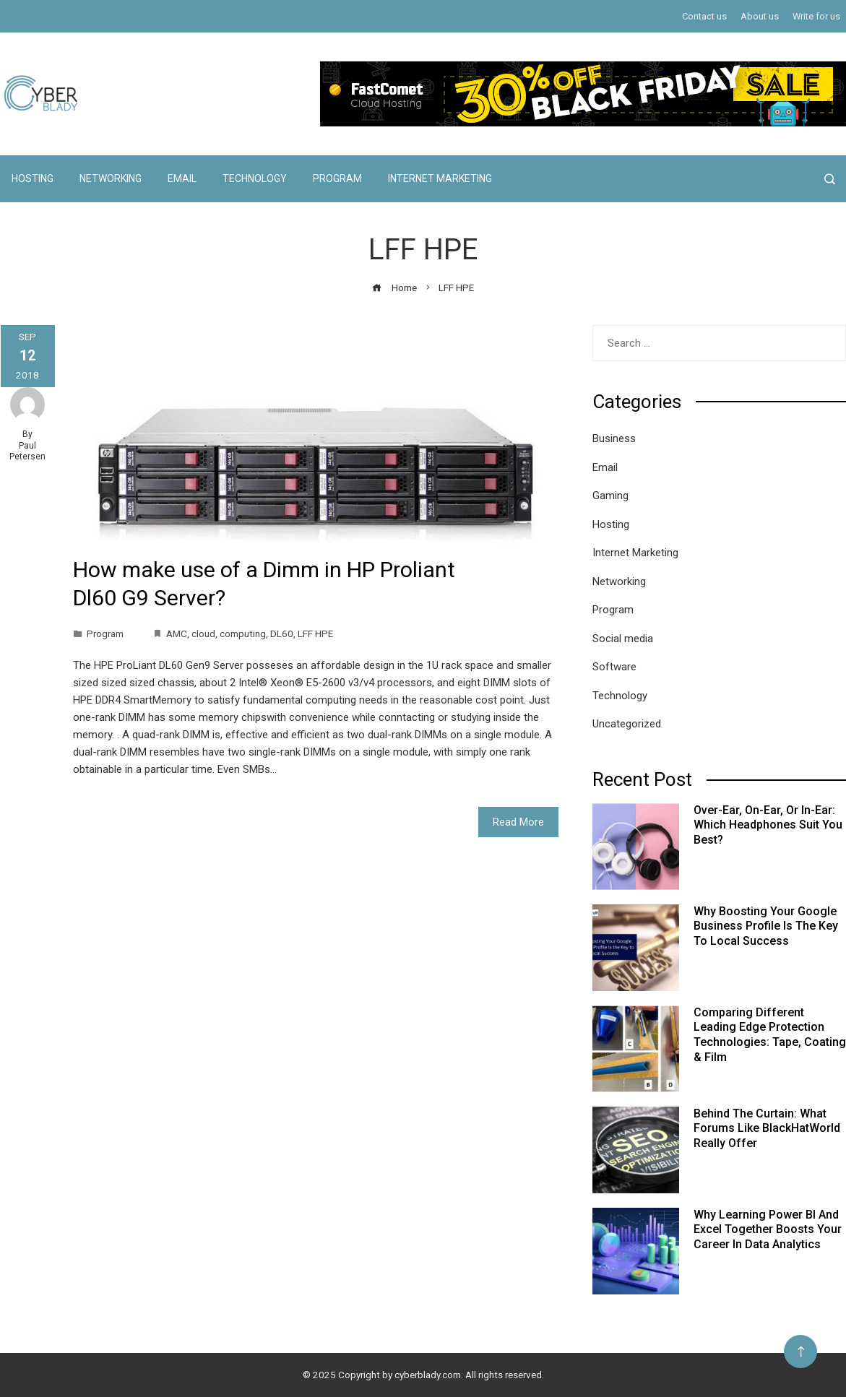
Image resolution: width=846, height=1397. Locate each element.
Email (182, 178)
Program (337, 178)
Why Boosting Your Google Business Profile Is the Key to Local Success (766, 926)
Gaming (610, 495)
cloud (203, 633)
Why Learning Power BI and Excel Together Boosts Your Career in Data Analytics (768, 1230)
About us (760, 16)
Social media (622, 638)
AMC (176, 633)
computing (243, 633)
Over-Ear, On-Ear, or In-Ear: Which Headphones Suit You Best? (768, 825)
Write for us (816, 16)
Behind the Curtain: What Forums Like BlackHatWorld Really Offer (767, 1129)
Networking (110, 178)
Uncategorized (626, 723)
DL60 (281, 633)
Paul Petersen (27, 451)
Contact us (704, 16)
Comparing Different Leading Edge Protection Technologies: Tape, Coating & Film (770, 1034)
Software (614, 666)
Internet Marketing (440, 178)
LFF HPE (315, 633)
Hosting (32, 178)
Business (614, 438)
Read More (518, 822)
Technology (255, 178)
